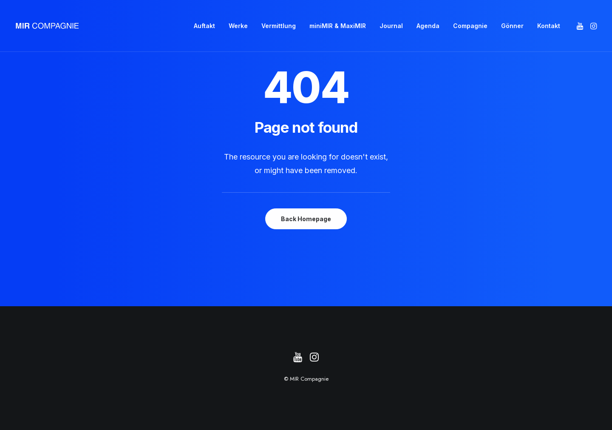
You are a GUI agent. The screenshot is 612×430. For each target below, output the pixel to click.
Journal (391, 25)
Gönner (512, 25)
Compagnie (470, 25)
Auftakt (204, 25)
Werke (238, 25)
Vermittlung (278, 25)
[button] (580, 26)
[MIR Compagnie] (47, 26)
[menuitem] (204, 26)
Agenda (427, 25)
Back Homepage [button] (306, 218)
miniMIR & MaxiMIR (337, 25)
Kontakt (548, 25)
